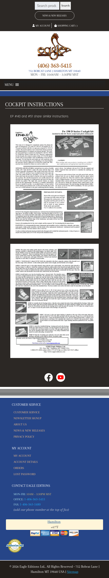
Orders (19, 468)
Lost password (25, 474)
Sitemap (72, 572)
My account (22, 455)
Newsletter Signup (27, 418)
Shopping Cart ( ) (66, 25)
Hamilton (54, 522)
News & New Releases (55, 15)
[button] (9, 85)
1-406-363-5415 (34, 499)
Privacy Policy (24, 436)
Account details (26, 462)
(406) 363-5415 (54, 65)
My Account (41, 25)
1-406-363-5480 (30, 504)
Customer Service (27, 412)
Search (65, 5)
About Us (20, 424)
